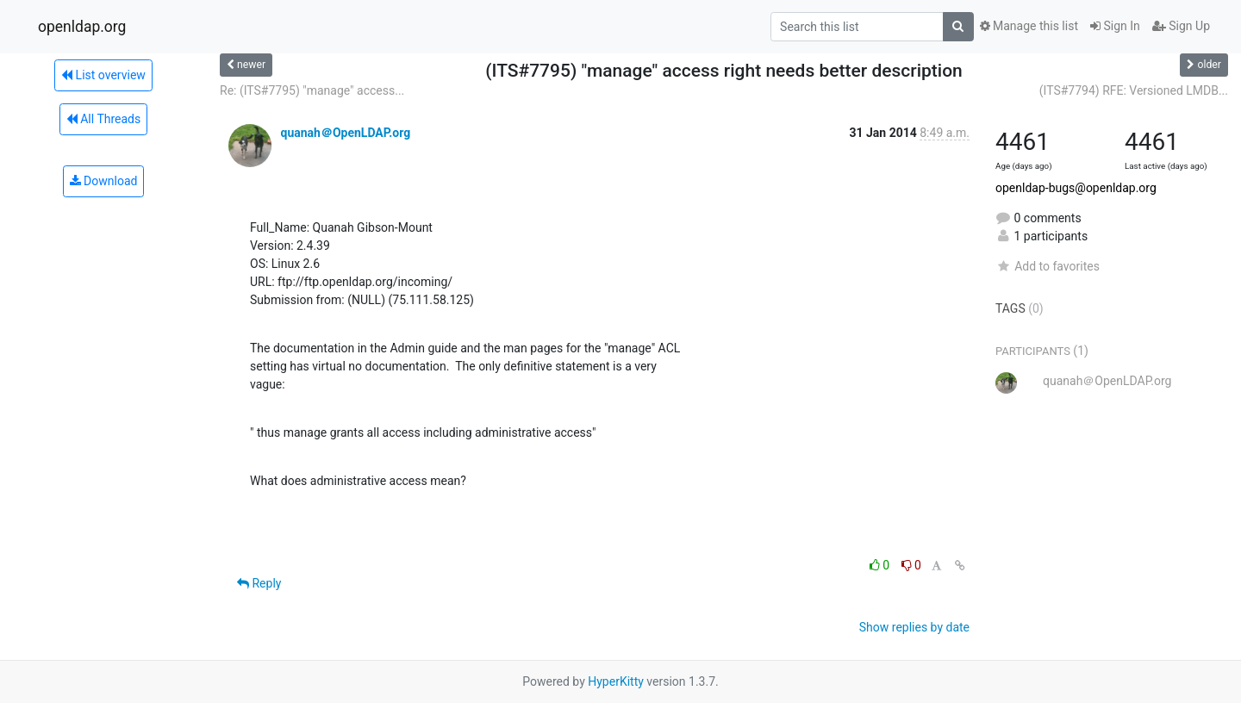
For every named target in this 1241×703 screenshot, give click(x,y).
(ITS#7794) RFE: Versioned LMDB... (1133, 90)
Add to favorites (1047, 266)
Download (104, 181)
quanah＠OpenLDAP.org (345, 133)
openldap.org (82, 26)
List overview (103, 75)
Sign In (1115, 26)
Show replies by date (914, 627)
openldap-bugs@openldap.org (1076, 188)
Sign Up (1181, 26)
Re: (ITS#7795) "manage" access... (312, 90)
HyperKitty (616, 681)
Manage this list (1029, 26)
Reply (259, 583)
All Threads (103, 119)
